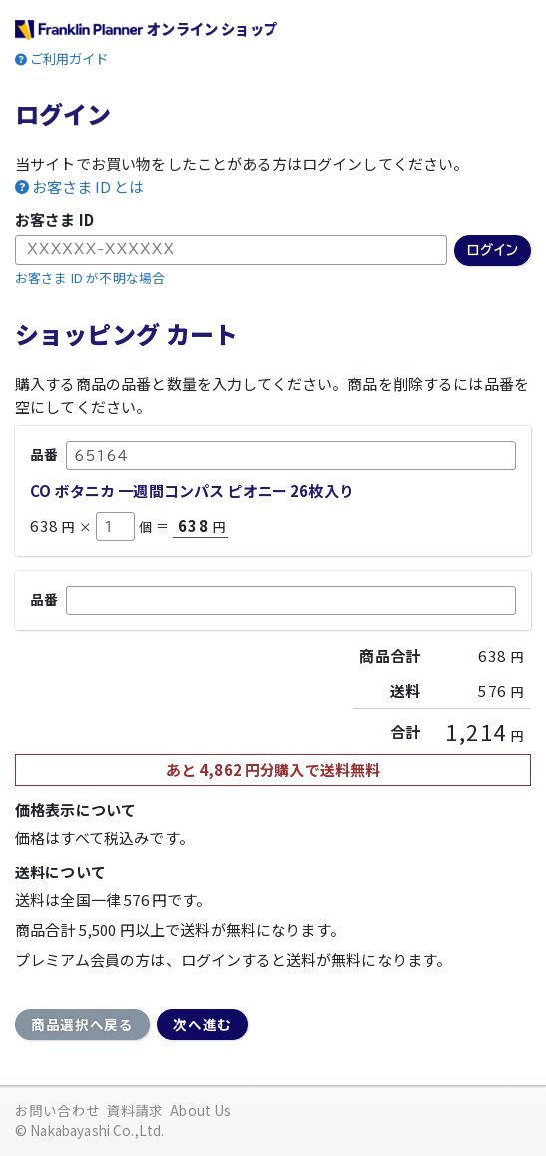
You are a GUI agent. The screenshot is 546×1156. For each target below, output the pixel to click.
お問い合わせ (57, 1110)
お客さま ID (54, 219)
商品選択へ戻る (82, 1024)
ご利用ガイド (69, 58)
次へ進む (202, 1024)
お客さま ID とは (88, 187)
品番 (44, 454)
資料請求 (135, 1110)
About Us (200, 1110)
